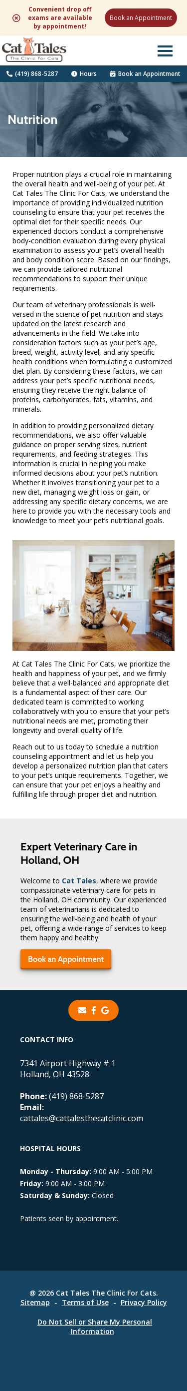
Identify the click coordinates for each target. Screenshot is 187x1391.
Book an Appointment (141, 17)
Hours (84, 73)
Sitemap (35, 1302)
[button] (165, 50)
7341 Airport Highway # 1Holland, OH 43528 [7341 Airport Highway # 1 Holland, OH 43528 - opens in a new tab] (68, 1069)
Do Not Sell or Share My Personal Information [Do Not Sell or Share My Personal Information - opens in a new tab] (94, 1326)
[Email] (82, 1010)
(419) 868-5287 (32, 73)
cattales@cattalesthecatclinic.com (81, 1113)
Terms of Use (85, 1302)
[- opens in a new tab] (93, 1010)
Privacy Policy (144, 1302)
